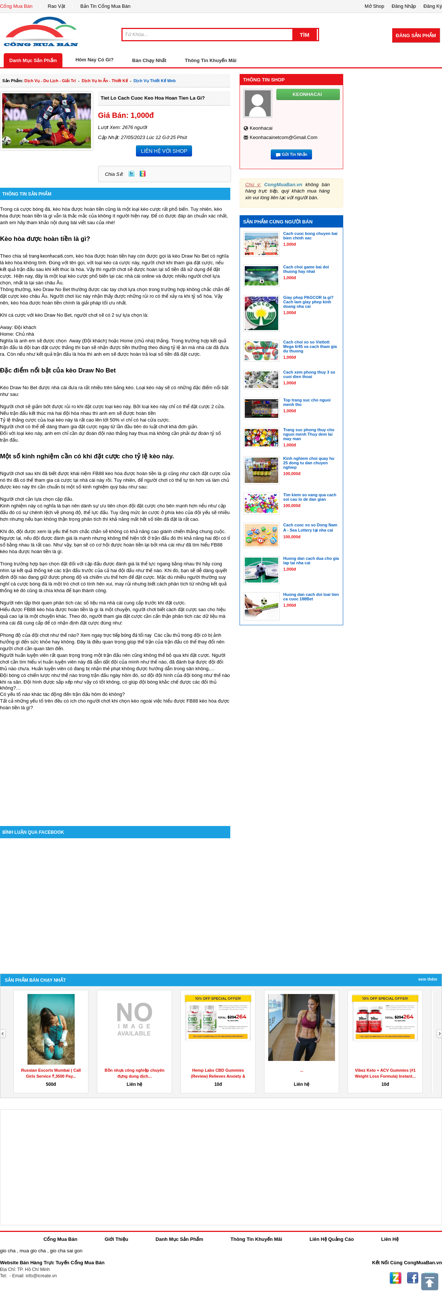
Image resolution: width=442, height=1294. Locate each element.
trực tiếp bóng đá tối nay (128, 635)
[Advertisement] (115, 763)
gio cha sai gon (66, 1250)
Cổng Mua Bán (16, 6)
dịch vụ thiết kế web (155, 80)
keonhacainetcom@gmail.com (283, 137)
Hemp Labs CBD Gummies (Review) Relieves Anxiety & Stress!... (218, 1076)
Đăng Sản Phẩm (416, 35)
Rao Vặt (56, 6)
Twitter (131, 174)
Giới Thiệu (116, 1239)
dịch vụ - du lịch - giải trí (50, 80)
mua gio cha (33, 1250)
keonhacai (261, 128)
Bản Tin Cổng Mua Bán (105, 6)
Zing (143, 174)
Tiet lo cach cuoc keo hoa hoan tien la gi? (153, 98)
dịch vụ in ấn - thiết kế (105, 80)
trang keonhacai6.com (51, 256)
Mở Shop (374, 6)
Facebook (413, 1278)
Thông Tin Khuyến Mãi (211, 60)
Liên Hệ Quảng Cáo (331, 1239)
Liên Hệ (390, 1239)
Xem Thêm (427, 979)
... (301, 1070)
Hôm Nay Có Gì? (94, 59)
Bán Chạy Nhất (149, 60)
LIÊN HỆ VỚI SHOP (164, 151)
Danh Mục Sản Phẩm (33, 60)
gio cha (8, 1250)
